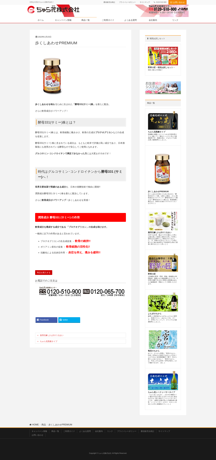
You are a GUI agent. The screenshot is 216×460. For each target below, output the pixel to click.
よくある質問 (85, 431)
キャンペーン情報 (39, 431)
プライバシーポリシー (127, 2)
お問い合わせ (179, 2)
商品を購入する (43, 272)
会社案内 (99, 431)
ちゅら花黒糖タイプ (48, 341)
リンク (110, 431)
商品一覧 (55, 431)
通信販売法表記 (109, 2)
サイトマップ (145, 2)
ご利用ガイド (69, 431)
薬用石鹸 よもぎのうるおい (52, 335)
